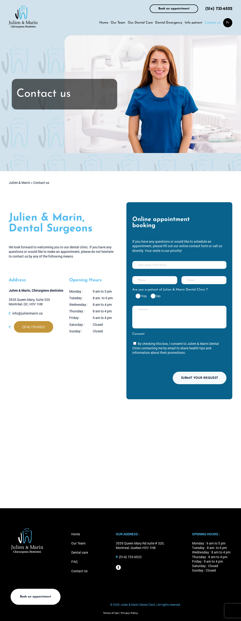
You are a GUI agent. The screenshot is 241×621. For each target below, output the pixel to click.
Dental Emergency (168, 22)
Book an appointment (173, 8)
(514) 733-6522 (218, 9)
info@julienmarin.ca (27, 313)
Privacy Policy (129, 613)
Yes (144, 296)
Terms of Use (111, 613)
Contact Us (79, 571)
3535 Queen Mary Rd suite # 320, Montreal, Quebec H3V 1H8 (140, 545)
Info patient (193, 22)
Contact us (213, 22)
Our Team (118, 22)
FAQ (74, 561)
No (158, 296)
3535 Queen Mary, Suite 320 (29, 299)
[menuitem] (227, 22)
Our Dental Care (140, 22)
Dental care (79, 552)
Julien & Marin (19, 182)
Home (103, 22)
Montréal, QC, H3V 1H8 (26, 304)
